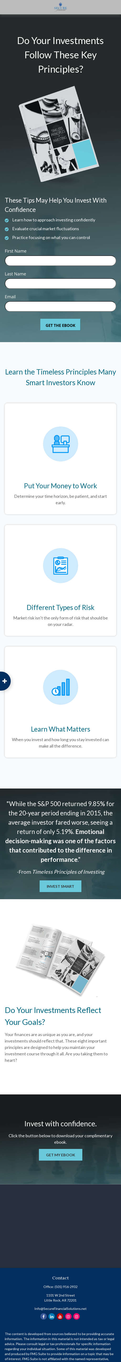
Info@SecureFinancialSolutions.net (60, 1309)
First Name (15, 251)
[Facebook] (43, 1316)
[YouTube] (60, 1316)
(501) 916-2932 (66, 1287)
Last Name (15, 274)
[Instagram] (68, 1316)
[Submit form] (60, 325)
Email (10, 296)
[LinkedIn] (51, 1316)
